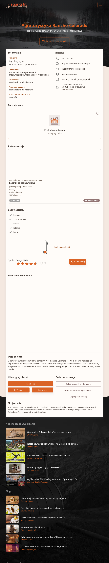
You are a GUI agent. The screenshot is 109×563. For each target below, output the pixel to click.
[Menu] (100, 5)
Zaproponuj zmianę (78, 396)
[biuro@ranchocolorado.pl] (77, 68)
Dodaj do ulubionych (55, 41)
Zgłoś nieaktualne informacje (78, 384)
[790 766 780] (77, 58)
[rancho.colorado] (77, 74)
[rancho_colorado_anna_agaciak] (77, 79)
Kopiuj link (42, 389)
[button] (54, 433)
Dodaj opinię (77, 262)
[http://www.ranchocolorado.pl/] (77, 63)
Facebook (30, 383)
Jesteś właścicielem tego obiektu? (78, 390)
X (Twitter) (19, 389)
